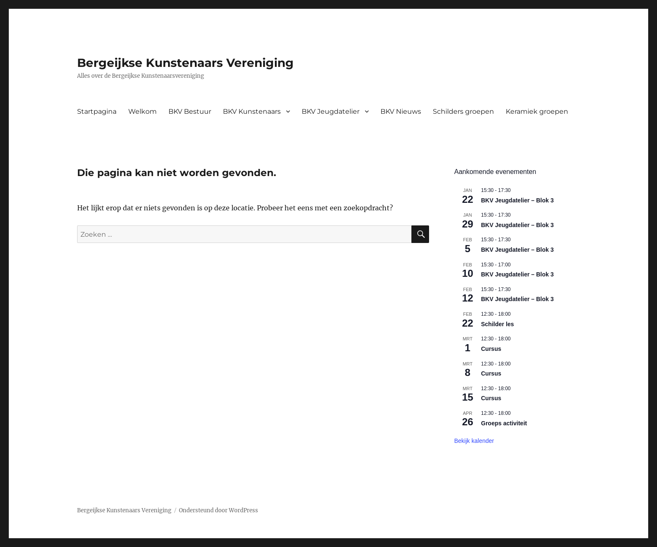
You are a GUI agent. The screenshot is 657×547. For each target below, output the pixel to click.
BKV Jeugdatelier (331, 111)
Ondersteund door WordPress (218, 510)
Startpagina (96, 111)
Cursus (491, 348)
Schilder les (497, 324)
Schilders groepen (463, 111)
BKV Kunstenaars (252, 111)
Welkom (142, 111)
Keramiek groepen (537, 111)
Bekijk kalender (474, 440)
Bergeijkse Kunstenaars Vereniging (185, 63)
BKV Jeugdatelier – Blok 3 (517, 200)
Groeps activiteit (504, 423)
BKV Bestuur (189, 111)
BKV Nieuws (400, 111)
